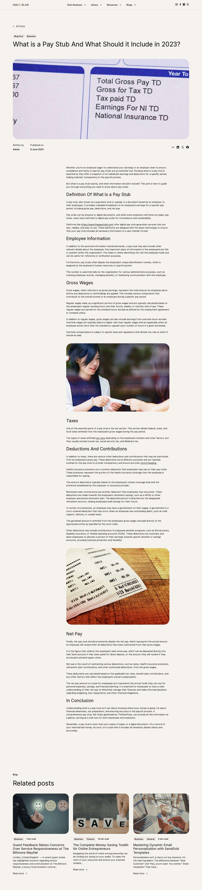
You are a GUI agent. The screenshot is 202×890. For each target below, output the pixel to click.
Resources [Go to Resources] (114, 4)
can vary (100, 438)
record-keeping (148, 463)
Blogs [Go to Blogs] (131, 4)
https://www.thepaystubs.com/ (97, 224)
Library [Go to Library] (97, 4)
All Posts (20, 26)
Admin (16, 149)
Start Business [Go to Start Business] (77, 4)
